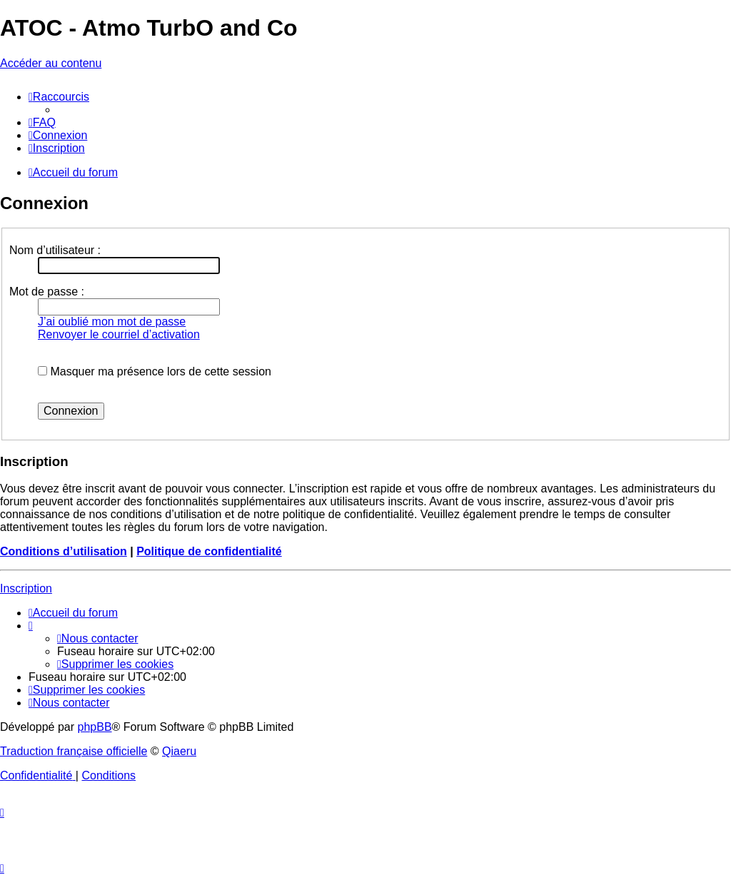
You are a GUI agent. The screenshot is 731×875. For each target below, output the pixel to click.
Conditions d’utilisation (63, 551)
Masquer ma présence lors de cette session (154, 371)
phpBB (95, 727)
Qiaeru (179, 751)
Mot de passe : (46, 291)
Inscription (26, 588)
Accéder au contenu (50, 63)
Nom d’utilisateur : (55, 250)
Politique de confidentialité (209, 551)
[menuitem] (42, 122)
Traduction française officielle (73, 751)
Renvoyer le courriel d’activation (119, 334)
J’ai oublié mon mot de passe (112, 321)
